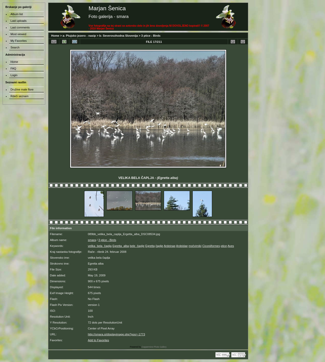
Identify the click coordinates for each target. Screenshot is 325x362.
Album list (16, 14)
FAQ (13, 68)
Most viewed (18, 34)
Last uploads (18, 20)
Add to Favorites (98, 340)
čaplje (159, 245)
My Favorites (18, 40)
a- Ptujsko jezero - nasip (79, 35)
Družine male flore (22, 89)
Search (14, 47)
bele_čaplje (137, 245)
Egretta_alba (120, 245)
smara (92, 240)
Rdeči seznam (19, 96)
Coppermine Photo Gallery (154, 347)
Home (55, 35)
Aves (231, 245)
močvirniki (195, 245)
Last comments (20, 27)
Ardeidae (182, 245)
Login (13, 75)
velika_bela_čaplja (100, 245)
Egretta (150, 245)
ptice (224, 245)
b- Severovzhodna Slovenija (118, 35)
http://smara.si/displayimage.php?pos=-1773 (116, 334)
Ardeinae (170, 245)
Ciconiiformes (211, 245)
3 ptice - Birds (150, 35)
